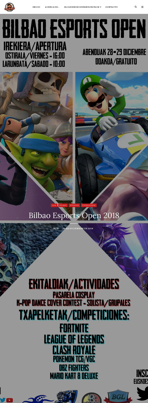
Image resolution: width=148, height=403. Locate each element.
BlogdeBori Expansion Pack (81, 6)
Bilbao (63, 205)
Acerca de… (52, 6)
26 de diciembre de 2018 (77, 228)
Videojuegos (88, 205)
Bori (56, 228)
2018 (54, 205)
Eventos (74, 205)
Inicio (36, 6)
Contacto (111, 6)
